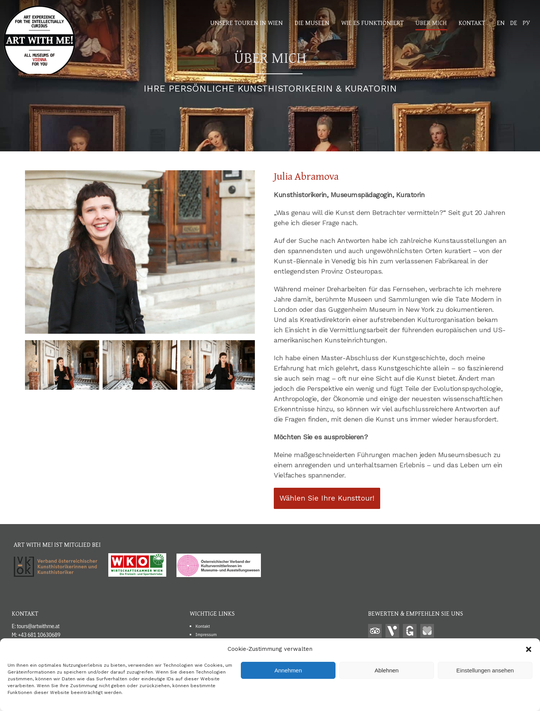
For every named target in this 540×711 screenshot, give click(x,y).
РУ (526, 22)
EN (501, 22)
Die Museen (312, 22)
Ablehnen (386, 670)
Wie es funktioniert (372, 22)
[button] (528, 649)
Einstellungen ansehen (485, 670)
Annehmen (288, 670)
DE (513, 22)
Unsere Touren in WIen (246, 22)
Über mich (431, 22)
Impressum (206, 634)
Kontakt (472, 22)
